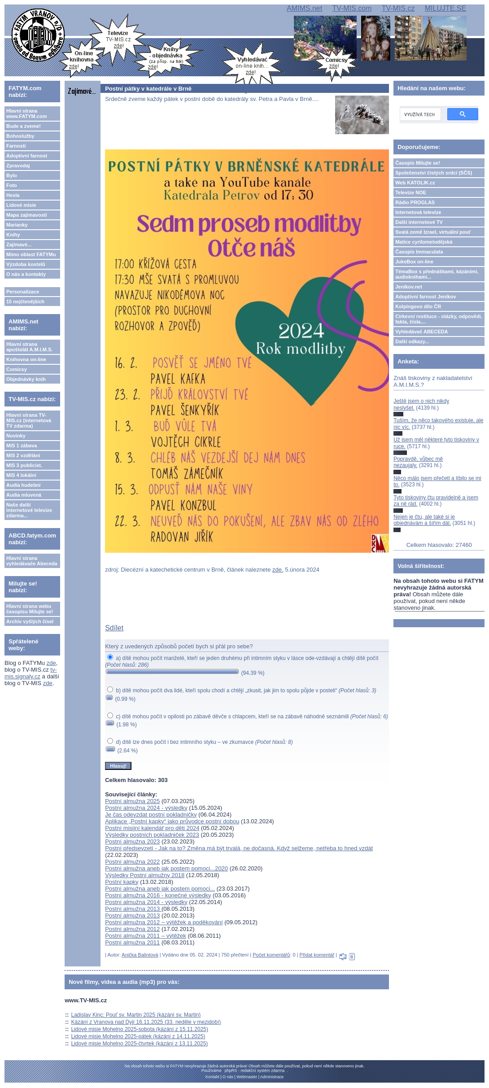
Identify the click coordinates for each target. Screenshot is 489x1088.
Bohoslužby (20, 136)
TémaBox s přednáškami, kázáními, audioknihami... (436, 274)
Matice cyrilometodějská (423, 242)
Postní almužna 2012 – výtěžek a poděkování (164, 922)
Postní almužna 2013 (133, 908)
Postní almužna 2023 (132, 841)
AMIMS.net (304, 8)
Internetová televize (418, 212)
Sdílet (114, 628)
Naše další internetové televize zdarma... (29, 510)
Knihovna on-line (26, 359)
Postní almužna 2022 (132, 861)
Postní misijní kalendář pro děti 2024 (152, 828)
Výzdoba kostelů (25, 264)
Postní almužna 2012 (132, 929)
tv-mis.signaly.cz (30, 673)
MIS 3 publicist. (24, 465)
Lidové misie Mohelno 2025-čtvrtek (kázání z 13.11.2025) (139, 1043)
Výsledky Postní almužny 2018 (144, 875)
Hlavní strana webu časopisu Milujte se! (29, 608)
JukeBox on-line (414, 261)
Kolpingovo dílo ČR (418, 306)
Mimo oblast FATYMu (31, 254)
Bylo (11, 175)
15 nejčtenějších (25, 301)
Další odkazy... (412, 341)
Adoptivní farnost (26, 155)
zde (51, 663)
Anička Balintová (140, 954)
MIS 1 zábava (21, 445)
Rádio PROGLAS (415, 202)
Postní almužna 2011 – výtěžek (145, 935)
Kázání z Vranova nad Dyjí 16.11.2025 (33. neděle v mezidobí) (146, 1022)
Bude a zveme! (23, 126)
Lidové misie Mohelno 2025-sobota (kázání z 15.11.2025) (140, 1029)
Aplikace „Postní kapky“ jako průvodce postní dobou (172, 821)
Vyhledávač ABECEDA (421, 331)
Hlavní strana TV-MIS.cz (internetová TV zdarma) (28, 420)
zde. (278, 569)
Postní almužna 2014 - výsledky (146, 902)
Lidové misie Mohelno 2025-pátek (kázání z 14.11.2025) (138, 1036)
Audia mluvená (23, 495)
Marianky (17, 224)
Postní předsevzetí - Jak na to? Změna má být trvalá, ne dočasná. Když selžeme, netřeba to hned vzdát (239, 848)
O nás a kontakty (26, 274)
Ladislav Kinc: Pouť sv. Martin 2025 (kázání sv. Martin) (136, 1015)
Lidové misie (21, 205)
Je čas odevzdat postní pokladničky (151, 814)
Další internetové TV (419, 222)
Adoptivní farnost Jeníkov (425, 296)
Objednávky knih (26, 379)
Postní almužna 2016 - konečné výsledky (158, 895)
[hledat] (419, 114)
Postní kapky (121, 881)
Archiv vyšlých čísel (29, 621)
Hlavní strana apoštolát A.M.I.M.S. (29, 346)
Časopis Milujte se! (417, 163)
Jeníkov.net (408, 286)
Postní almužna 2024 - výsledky (146, 807)
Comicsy (16, 369)
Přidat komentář (317, 954)
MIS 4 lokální (21, 475)
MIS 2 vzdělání (23, 455)
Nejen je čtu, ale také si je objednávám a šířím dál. (424, 520)
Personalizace (22, 291)
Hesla (12, 195)
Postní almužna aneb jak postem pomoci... (160, 888)
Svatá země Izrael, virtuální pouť (433, 232)
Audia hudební (23, 485)
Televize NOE (410, 192)
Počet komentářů (271, 954)
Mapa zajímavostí (26, 215)
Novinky (16, 435)
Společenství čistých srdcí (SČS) (433, 172)
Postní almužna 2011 (132, 942)
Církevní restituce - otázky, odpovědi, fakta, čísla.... (438, 319)
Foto (11, 185)
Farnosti (16, 146)
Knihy (13, 234)
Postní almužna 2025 (132, 801)
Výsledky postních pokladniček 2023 (152, 834)
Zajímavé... (18, 244)
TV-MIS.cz (398, 8)
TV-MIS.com (351, 8)
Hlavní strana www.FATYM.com (26, 113)
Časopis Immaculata (419, 251)
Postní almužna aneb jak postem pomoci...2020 (166, 868)
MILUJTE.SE (445, 8)
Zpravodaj (18, 165)
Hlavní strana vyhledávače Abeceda (31, 560)
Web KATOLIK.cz (415, 182)
